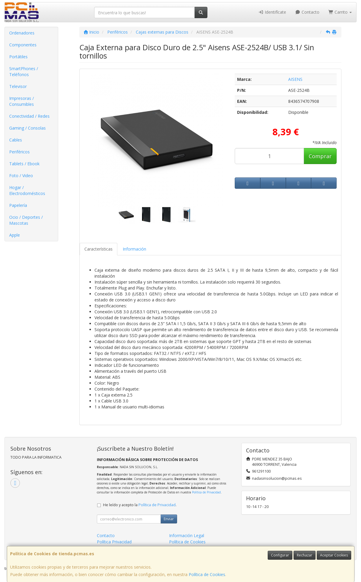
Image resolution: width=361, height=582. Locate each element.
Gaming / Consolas (27, 128)
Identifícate (272, 12)
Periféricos (19, 152)
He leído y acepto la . (139, 504)
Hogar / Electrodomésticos (27, 190)
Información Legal (186, 535)
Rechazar (304, 555)
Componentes (23, 45)
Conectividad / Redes (29, 116)
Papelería (18, 205)
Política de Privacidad (206, 492)
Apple (14, 235)
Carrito (340, 12)
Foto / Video (21, 175)
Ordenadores (21, 33)
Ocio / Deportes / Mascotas (26, 220)
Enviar (169, 518)
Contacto (307, 12)
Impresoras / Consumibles (21, 101)
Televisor (18, 86)
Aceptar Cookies (334, 555)
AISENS (295, 79)
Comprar (320, 156)
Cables (15, 140)
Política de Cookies (207, 574)
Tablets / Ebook (24, 163)
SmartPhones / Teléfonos (23, 71)
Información (134, 249)
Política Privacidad (114, 542)
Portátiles (18, 56)
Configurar (280, 555)
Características (98, 249)
